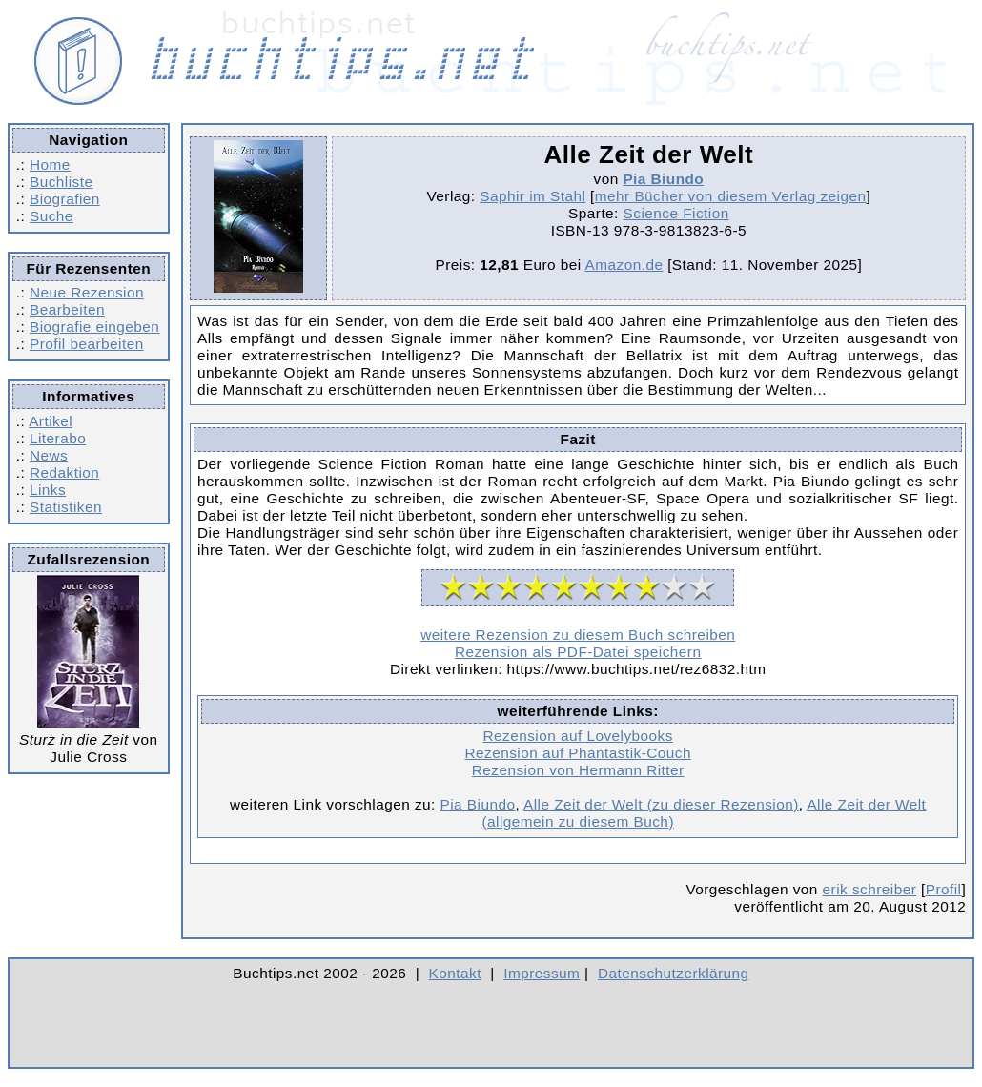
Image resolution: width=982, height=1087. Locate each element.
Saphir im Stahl (532, 196)
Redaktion (64, 472)
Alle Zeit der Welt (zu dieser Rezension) (661, 804)
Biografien (65, 199)
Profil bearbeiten (87, 344)
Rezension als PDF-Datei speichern (578, 652)
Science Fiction (676, 213)
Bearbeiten (67, 309)
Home (50, 164)
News (49, 455)
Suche (51, 216)
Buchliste (61, 182)
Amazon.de (624, 264)
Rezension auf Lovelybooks (578, 736)
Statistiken (66, 507)
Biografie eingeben (94, 326)
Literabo (58, 438)
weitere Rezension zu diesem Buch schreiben (577, 634)
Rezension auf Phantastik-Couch (577, 753)
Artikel (50, 421)
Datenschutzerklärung (673, 973)
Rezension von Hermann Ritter (578, 770)
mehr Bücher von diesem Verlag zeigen (731, 196)
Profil (944, 889)
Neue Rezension (87, 292)
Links (48, 490)
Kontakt (455, 973)
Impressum (541, 973)
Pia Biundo (663, 179)
